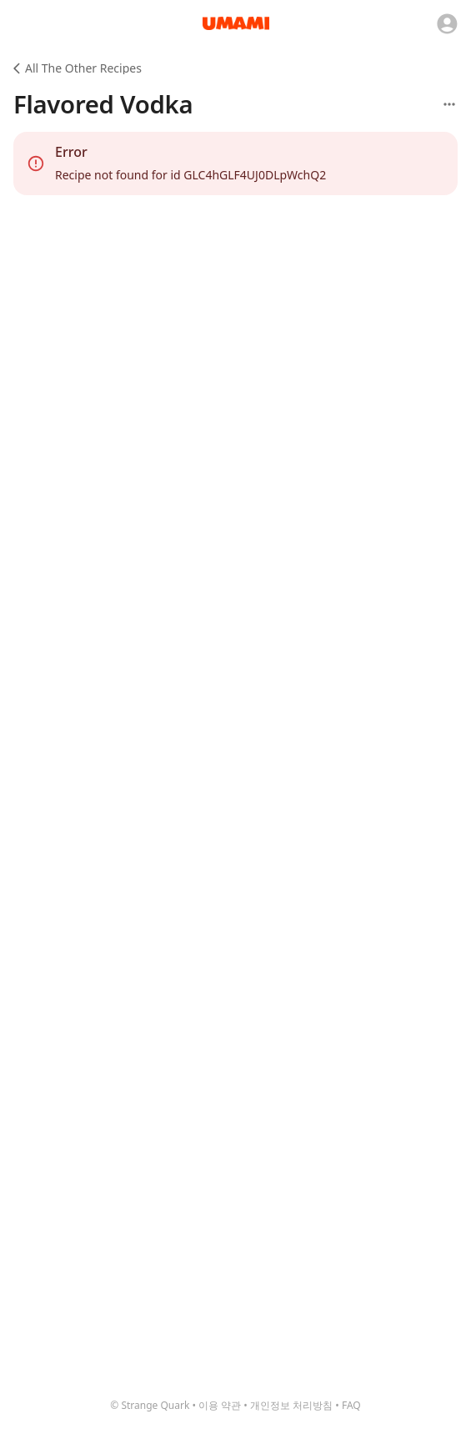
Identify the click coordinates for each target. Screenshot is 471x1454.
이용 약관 (219, 1405)
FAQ (351, 1405)
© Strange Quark (149, 1405)
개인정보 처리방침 (291, 1405)
